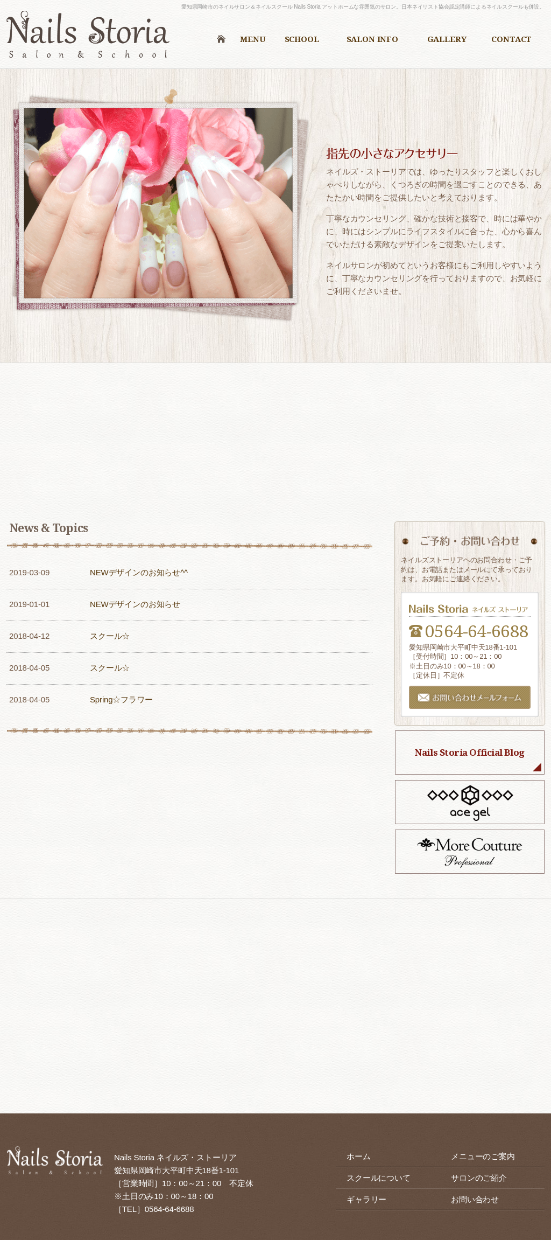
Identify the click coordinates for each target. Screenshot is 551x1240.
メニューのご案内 (275, 417)
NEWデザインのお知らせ (135, 604)
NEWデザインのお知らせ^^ (139, 572)
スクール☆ (110, 635)
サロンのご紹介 (479, 1177)
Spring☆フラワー (121, 699)
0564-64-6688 (476, 630)
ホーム (359, 1156)
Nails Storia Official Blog (469, 752)
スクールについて (413, 417)
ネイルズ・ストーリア (91, 37)
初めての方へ (138, 417)
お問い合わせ (475, 1199)
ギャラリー (366, 1199)
